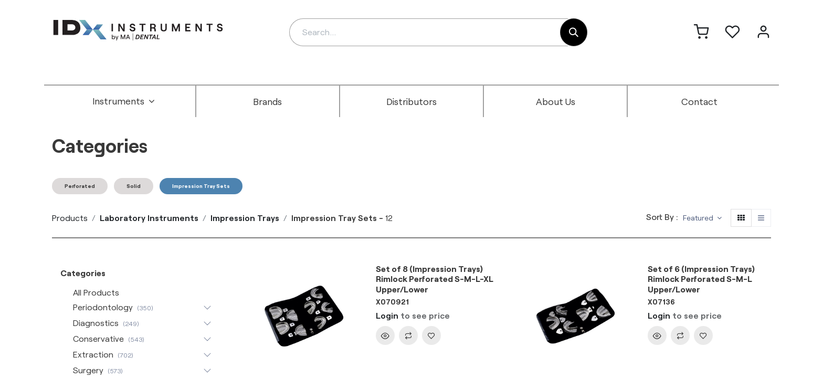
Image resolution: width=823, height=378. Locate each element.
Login (387, 315)
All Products (96, 292)
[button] (702, 218)
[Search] (573, 32)
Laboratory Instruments (149, 218)
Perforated (80, 186)
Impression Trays (244, 218)
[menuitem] (123, 101)
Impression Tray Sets (201, 186)
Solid (133, 186)
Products (70, 218)
